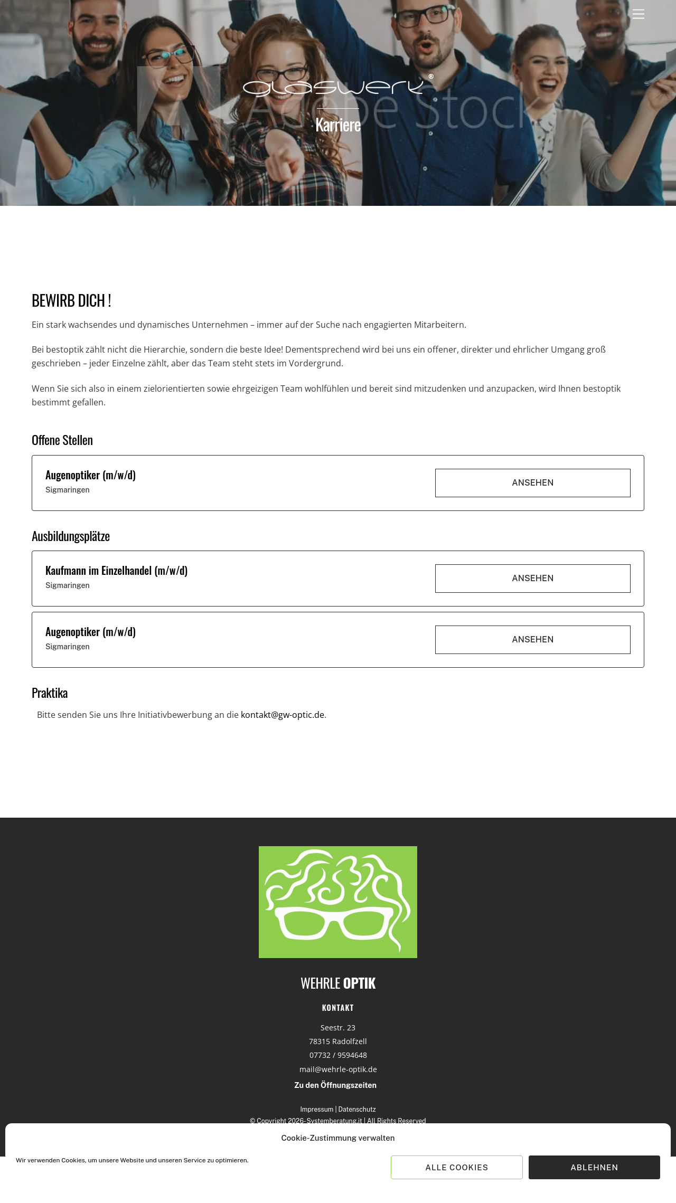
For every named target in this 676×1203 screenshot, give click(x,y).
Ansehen (532, 483)
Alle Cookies (457, 1167)
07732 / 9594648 (338, 1055)
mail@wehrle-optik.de (338, 1069)
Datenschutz (357, 1109)
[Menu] (638, 14)
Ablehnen (594, 1167)
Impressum (316, 1109)
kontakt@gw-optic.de (282, 715)
